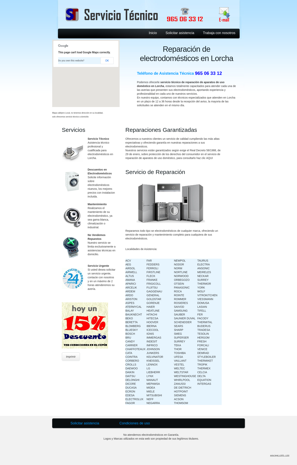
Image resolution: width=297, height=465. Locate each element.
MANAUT (152, 379)
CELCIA (202, 372)
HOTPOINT (181, 391)
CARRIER (131, 345)
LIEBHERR (153, 372)
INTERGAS (204, 383)
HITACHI (152, 314)
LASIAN (202, 306)
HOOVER (152, 322)
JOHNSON (153, 349)
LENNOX (152, 364)
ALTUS (129, 276)
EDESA (129, 395)
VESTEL (179, 364)
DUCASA (131, 387)
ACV (128, 260)
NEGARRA (153, 403)
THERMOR (204, 283)
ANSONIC (203, 268)
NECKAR (203, 276)
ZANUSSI (180, 383)
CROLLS (130, 364)
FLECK (151, 276)
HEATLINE (153, 310)
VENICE (202, 349)
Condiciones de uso (134, 423)
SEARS (178, 326)
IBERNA (152, 326)
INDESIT (152, 341)
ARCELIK (131, 287)
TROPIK (202, 364)
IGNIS (150, 333)
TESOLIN (203, 333)
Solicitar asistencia (180, 33)
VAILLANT (180, 360)
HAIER (151, 306)
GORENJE (153, 302)
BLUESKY (131, 329)
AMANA (130, 279)
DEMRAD (203, 353)
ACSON (179, 399)
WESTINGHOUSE (185, 376)
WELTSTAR (181, 372)
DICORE (130, 383)
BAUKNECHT (133, 314)
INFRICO (152, 345)
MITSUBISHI (154, 395)
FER (200, 314)
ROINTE (179, 295)
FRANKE (152, 279)
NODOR (179, 264)
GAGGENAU (154, 291)
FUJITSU (152, 287)
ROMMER (180, 299)
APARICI (130, 283)
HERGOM (203, 337)
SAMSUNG (181, 310)
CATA (128, 353)
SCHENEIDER (183, 322)
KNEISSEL (153, 360)
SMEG (178, 333)
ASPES (129, 302)
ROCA (178, 291)
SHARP (178, 329)
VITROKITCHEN (207, 295)
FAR (149, 260)
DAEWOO (131, 368)
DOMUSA (203, 302)
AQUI (209, 158)
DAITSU (130, 376)
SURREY (179, 341)
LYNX (150, 376)
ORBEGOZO (182, 279)
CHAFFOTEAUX (135, 349)
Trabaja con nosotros (219, 33)
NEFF (150, 399)
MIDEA (151, 387)
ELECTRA (203, 264)
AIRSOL (130, 268)
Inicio (153, 33)
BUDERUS (204, 326)
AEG (128, 264)
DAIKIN (129, 372)
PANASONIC (182, 287)
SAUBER (179, 314)
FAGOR (130, 403)
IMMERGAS (154, 337)
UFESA (178, 356)
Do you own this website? (71, 60)
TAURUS (202, 260)
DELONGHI (132, 379)
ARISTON (131, 299)
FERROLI (152, 268)
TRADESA (203, 329)
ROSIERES (181, 302)
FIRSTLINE (153, 272)
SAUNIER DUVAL (184, 318)
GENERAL (153, 295)
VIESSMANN (205, 299)
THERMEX (204, 368)
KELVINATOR (155, 356)
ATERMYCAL (133, 306)
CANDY (130, 341)
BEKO (129, 318)
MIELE (151, 391)
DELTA (201, 376)
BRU (128, 337)
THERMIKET (205, 360)
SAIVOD (179, 306)
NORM (178, 268)
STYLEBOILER (206, 356)
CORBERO (132, 360)
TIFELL (201, 310)
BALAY (129, 310)
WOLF (201, 291)
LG (148, 368)
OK (107, 60)
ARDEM (130, 291)
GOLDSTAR (154, 299)
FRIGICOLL (154, 283)
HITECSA (152, 318)
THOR (178, 349)
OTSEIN (179, 283)
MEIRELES (204, 272)
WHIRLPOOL (182, 379)
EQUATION (204, 379)
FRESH (201, 341)
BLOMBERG (133, 326)
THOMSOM (181, 403)
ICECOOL (153, 329)
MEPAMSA (153, 383)
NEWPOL (180, 260)
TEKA (177, 345)
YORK (201, 287)
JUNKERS (153, 353)
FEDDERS (153, 264)
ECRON (130, 391)
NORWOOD (181, 276)
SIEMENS (180, 395)
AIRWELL (131, 272)
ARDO (129, 295)
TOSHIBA (180, 353)
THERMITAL (204, 322)
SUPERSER (181, 337)
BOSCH (130, 333)
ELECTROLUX (134, 399)
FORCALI (203, 345)
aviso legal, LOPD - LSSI (279, 455)
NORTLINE (181, 272)
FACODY (203, 318)
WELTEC (179, 368)
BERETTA (131, 322)
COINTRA (131, 356)
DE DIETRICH (182, 387)
